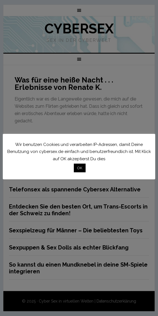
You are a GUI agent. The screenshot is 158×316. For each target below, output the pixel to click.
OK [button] (79, 168)
